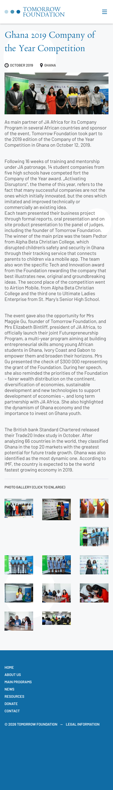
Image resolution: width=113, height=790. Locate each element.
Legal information (82, 724)
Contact (12, 711)
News (9, 689)
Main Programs (18, 682)
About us (13, 675)
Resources (14, 696)
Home (9, 667)
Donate (11, 704)
